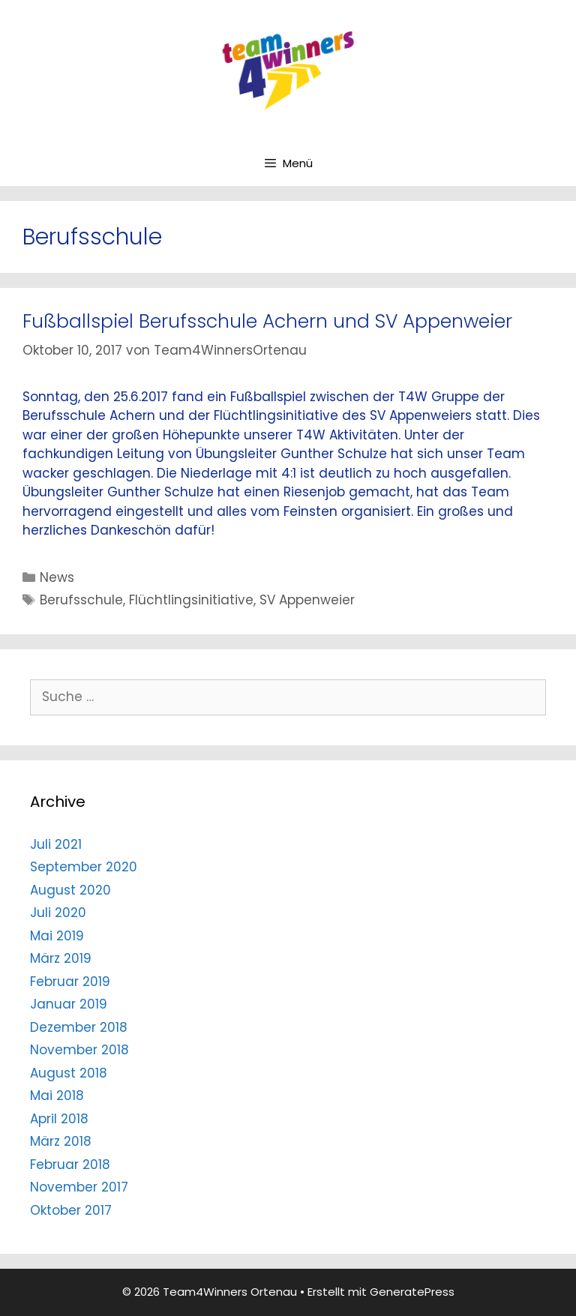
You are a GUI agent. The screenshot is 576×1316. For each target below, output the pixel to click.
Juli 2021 (56, 844)
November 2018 (79, 1050)
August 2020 (70, 890)
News (57, 577)
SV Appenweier (307, 600)
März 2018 (61, 1141)
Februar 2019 (70, 982)
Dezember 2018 (79, 1027)
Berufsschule (81, 600)
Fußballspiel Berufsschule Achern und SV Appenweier (267, 321)
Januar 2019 (68, 1004)
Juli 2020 (58, 913)
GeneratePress (412, 1292)
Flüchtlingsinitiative (191, 600)
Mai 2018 (57, 1096)
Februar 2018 (70, 1165)
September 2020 (83, 867)
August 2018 (68, 1073)
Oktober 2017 (71, 1210)
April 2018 (59, 1119)
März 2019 (61, 958)
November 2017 (79, 1187)
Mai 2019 (57, 936)
